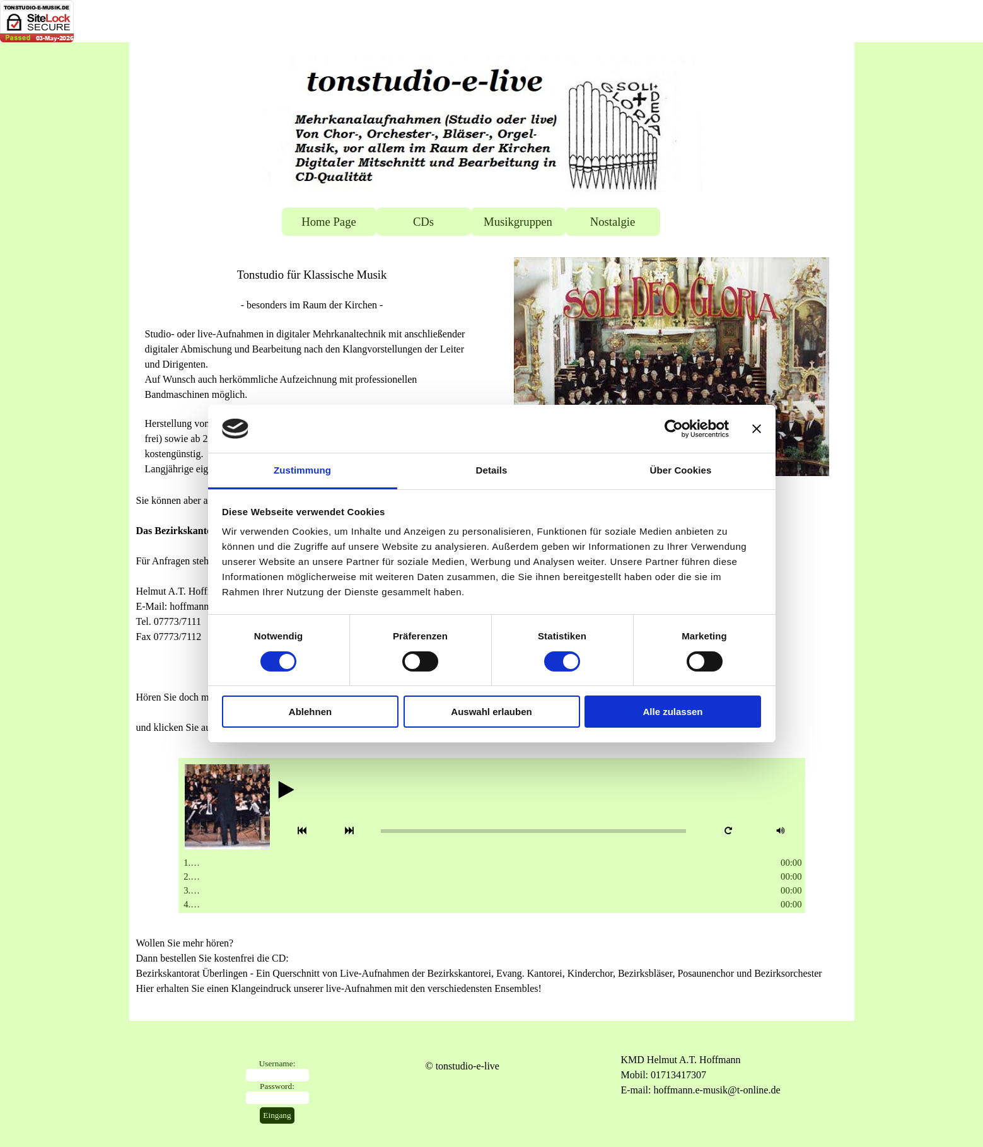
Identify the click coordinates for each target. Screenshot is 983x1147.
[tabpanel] (312, 371)
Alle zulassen (672, 711)
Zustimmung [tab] (302, 470)
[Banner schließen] (756, 428)
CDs (423, 221)
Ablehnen (310, 711)
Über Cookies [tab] (681, 470)
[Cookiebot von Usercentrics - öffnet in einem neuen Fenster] (674, 428)
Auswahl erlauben (491, 711)
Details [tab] (492, 470)
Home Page (328, 221)
